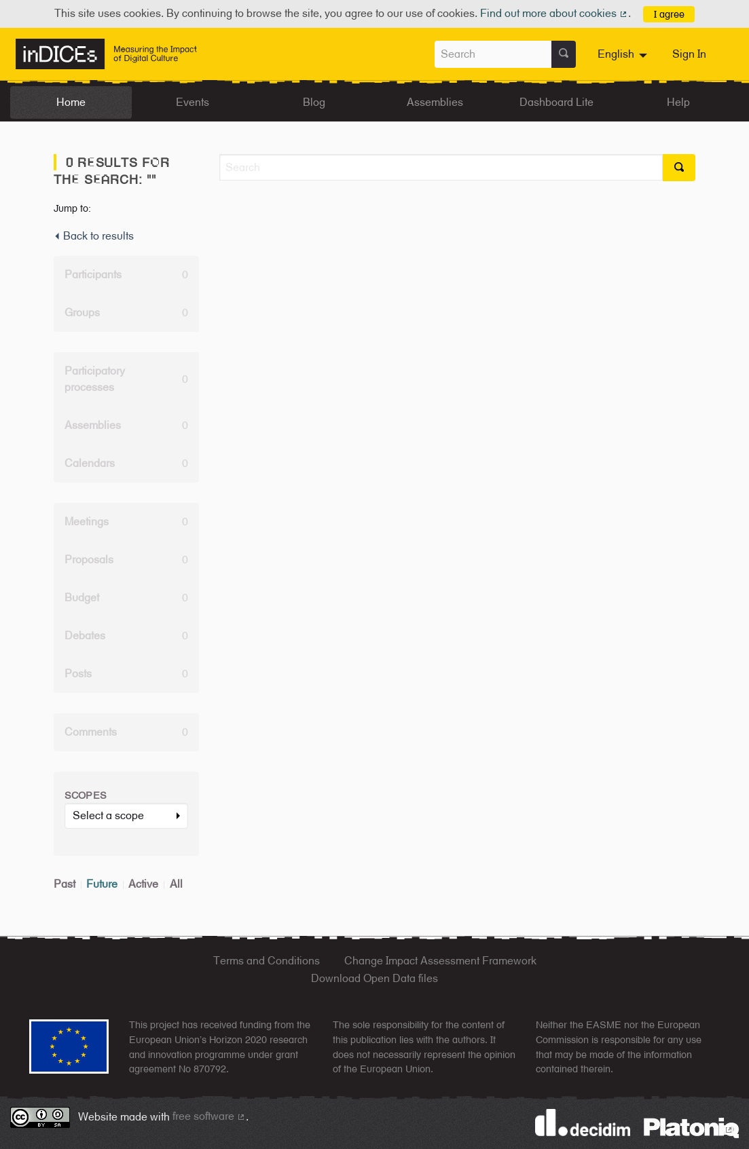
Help (678, 102)
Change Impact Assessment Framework (440, 960)
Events (192, 102)
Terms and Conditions (266, 960)
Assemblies (435, 102)
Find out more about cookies (554, 13)
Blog (314, 102)
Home (71, 102)
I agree (669, 14)
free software (209, 1116)
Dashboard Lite (556, 102)
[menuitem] (624, 54)
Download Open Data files (374, 978)
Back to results (94, 235)
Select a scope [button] (108, 815)
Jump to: (72, 208)
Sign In (689, 54)
